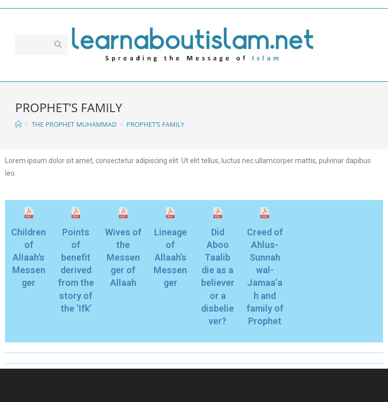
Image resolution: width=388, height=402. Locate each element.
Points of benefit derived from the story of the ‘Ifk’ (76, 270)
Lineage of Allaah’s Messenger (170, 257)
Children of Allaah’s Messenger (28, 257)
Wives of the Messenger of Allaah (123, 257)
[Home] (18, 124)
